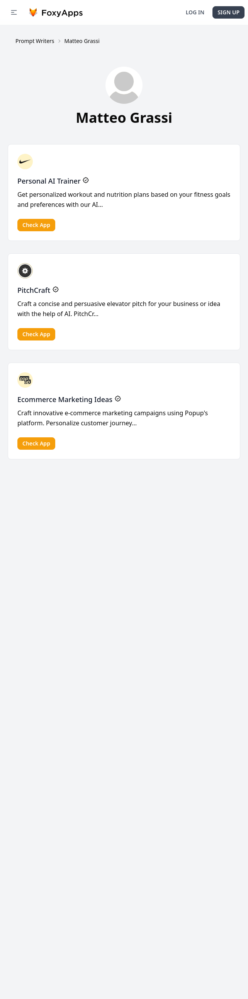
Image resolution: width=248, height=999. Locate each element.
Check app (36, 225)
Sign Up (228, 12)
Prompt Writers (34, 41)
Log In (195, 12)
